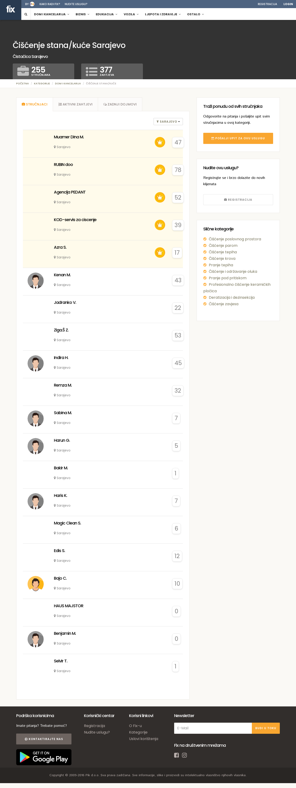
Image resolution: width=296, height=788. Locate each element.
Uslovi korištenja (143, 739)
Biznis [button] (82, 14)
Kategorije (42, 83)
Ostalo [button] (195, 14)
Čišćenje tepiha (223, 252)
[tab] (34, 104)
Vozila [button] (131, 14)
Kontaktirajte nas (43, 739)
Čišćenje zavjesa (223, 304)
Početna (22, 83)
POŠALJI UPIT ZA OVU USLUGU (238, 138)
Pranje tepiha (221, 265)
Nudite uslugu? (76, 4)
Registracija (267, 4)
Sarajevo (167, 122)
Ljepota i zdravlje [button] (163, 14)
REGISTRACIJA (238, 200)
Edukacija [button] (106, 14)
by (27, 4)
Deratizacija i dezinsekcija (232, 297)
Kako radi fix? (50, 4)
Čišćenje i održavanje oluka (233, 271)
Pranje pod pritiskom (228, 278)
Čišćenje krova (222, 258)
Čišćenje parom (223, 245)
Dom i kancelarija (68, 83)
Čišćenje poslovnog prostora (235, 239)
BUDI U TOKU (265, 729)
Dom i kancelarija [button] (51, 14)
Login (288, 4)
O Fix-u (135, 726)
